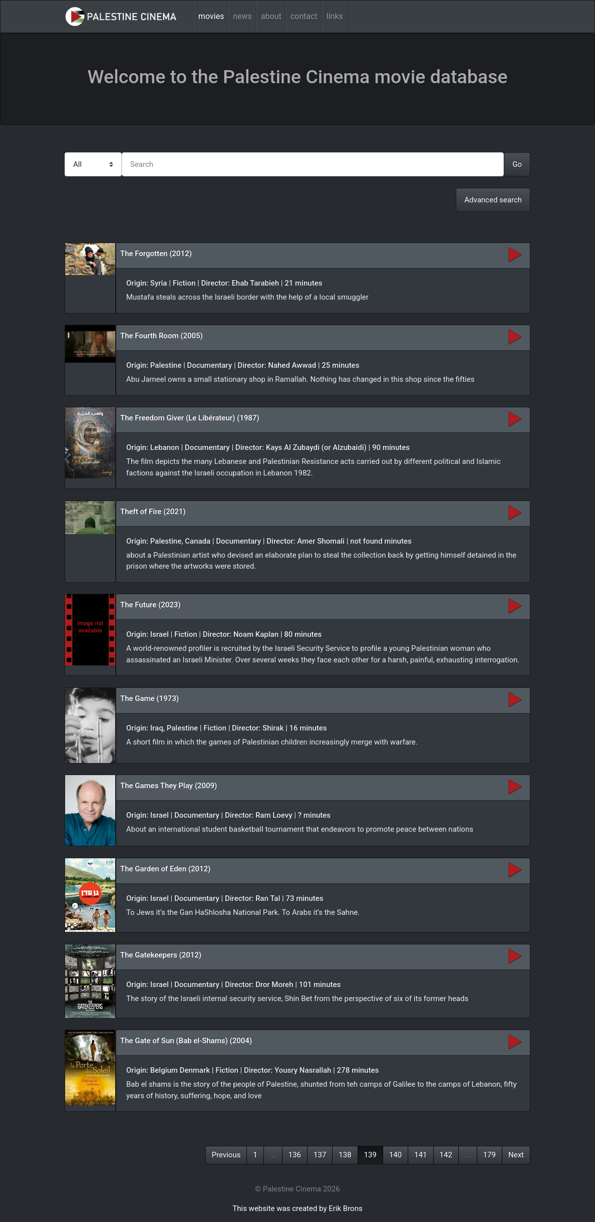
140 (395, 1154)
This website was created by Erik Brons (297, 1208)
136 (294, 1154)
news (242, 16)
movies (211, 16)
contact (304, 16)
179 (489, 1154)
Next (516, 1154)
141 (420, 1154)
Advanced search (493, 199)
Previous (226, 1154)
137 (320, 1154)
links (335, 16)
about (271, 16)
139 (370, 1154)
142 (446, 1154)
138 (345, 1154)
